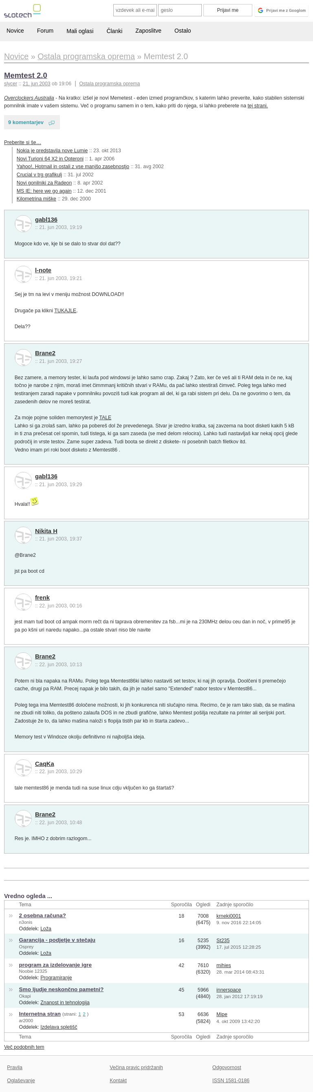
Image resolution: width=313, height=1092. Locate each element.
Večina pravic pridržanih (136, 1067)
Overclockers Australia (29, 98)
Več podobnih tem (24, 1047)
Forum (45, 30)
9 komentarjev (26, 122)
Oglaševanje (21, 1080)
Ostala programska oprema (109, 84)
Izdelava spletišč (58, 1027)
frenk (42, 597)
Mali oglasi (79, 31)
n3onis (26, 922)
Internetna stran (40, 1014)
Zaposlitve (148, 30)
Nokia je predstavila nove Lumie (52, 150)
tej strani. (257, 106)
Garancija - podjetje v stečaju (57, 940)
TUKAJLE (65, 311)
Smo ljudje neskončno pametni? (61, 989)
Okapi (25, 996)
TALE (105, 417)
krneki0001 (228, 916)
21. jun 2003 (37, 84)
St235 (222, 940)
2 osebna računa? (42, 915)
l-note (43, 270)
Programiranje (56, 978)
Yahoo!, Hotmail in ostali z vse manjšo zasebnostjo (73, 166)
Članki (114, 31)
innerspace (228, 990)
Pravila (14, 1067)
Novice (15, 30)
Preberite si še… (22, 142)
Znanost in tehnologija (64, 1002)
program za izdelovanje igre (55, 965)
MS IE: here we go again (44, 191)
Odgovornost (226, 1067)
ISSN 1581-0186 (230, 1080)
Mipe (221, 1014)
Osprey (26, 946)
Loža (45, 929)
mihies (223, 965)
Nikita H (46, 531)
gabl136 (46, 219)
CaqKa (44, 764)
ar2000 (26, 1020)
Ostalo (182, 30)
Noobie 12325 (33, 971)
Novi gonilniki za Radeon (44, 183)
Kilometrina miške (36, 199)
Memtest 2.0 (25, 75)
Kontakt (118, 1080)
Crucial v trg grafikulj (39, 175)
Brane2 (45, 353)
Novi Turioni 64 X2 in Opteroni (50, 159)
